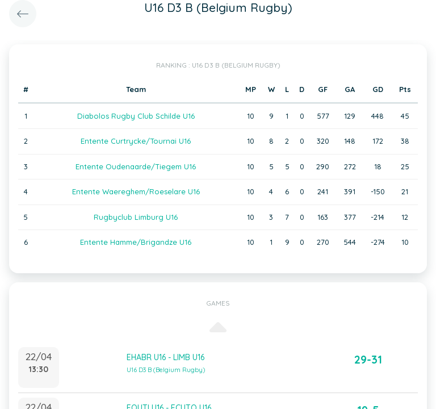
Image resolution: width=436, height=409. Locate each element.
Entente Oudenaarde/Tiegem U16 (136, 166)
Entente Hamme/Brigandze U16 (135, 242)
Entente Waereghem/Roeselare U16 (136, 191)
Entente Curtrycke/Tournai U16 (136, 140)
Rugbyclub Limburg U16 (136, 217)
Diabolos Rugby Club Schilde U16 (136, 115)
